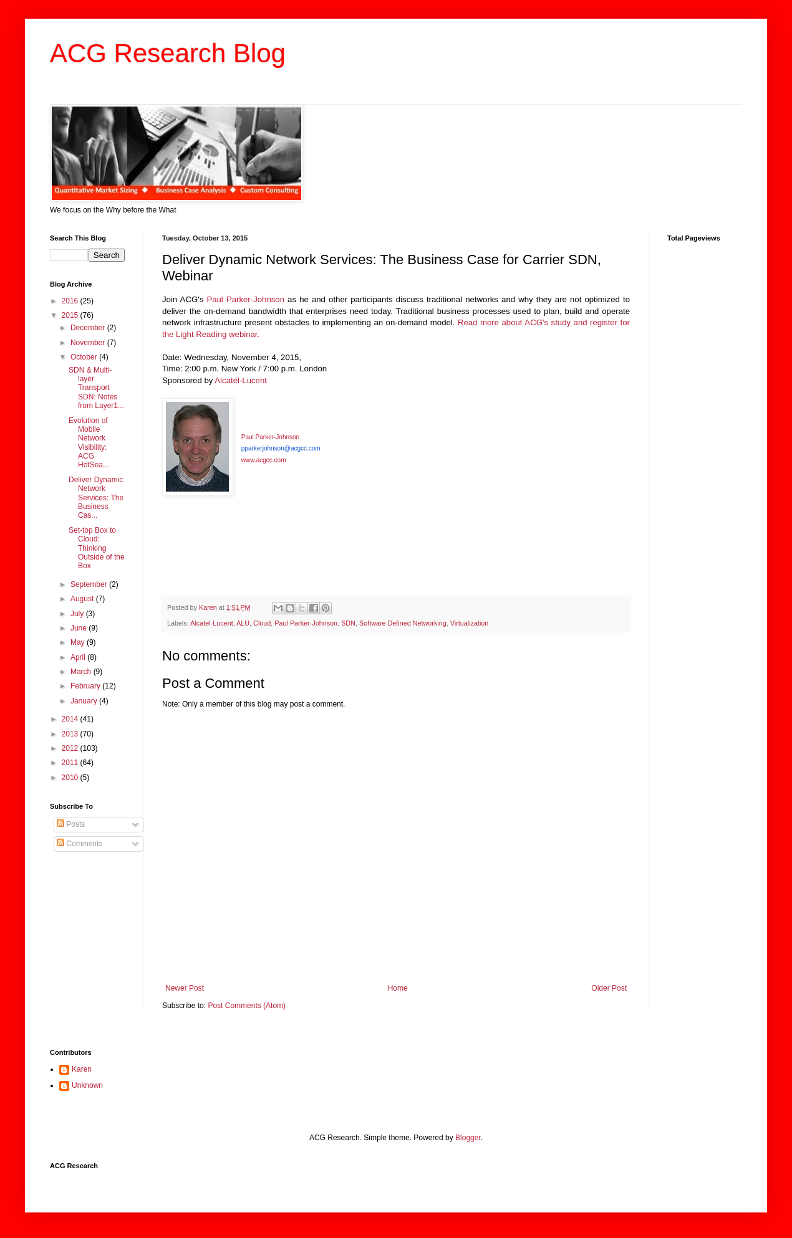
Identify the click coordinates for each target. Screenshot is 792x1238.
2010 (71, 777)
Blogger (468, 1137)
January (84, 701)
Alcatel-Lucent (241, 380)
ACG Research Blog (168, 53)
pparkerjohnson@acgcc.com (281, 448)
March (82, 671)
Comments (79, 843)
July (78, 613)
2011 (71, 762)
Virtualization (469, 623)
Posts (71, 824)
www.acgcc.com (263, 460)
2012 (71, 748)
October (84, 357)
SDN (348, 623)
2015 (71, 315)
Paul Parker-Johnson (245, 299)
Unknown (87, 1085)
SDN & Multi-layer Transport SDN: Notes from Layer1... (96, 388)
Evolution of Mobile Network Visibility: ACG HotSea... (89, 443)
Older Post (609, 988)
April (78, 657)
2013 (71, 734)
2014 (71, 719)
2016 (71, 301)
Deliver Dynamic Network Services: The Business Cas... (96, 497)
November (88, 342)
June (79, 628)
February (86, 686)
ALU (242, 623)
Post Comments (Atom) (247, 1005)
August (83, 598)
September (89, 584)
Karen (82, 1069)
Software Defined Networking (403, 623)
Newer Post (184, 988)
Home (398, 988)
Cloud (262, 623)
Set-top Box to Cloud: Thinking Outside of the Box (97, 548)
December (88, 327)
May (78, 642)
